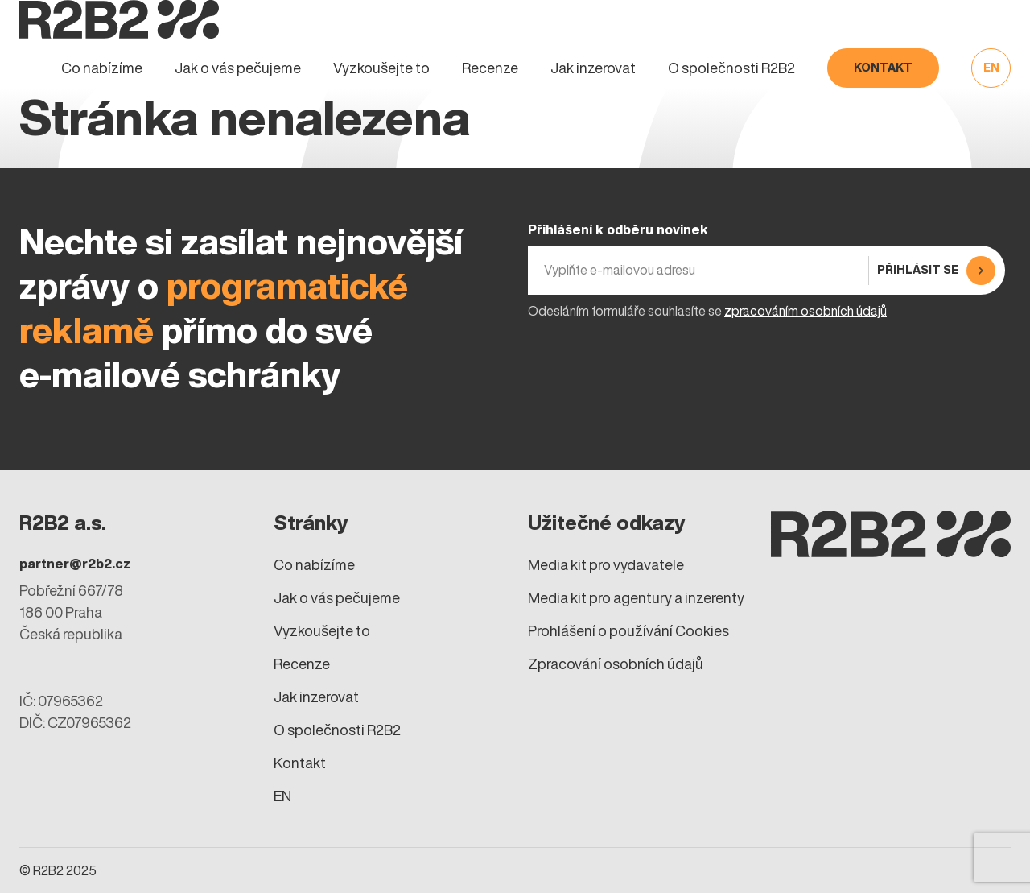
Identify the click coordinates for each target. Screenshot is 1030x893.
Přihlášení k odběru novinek (618, 229)
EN (991, 68)
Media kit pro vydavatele (606, 565)
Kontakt (883, 68)
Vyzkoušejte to (381, 68)
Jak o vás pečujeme (238, 68)
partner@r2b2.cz (74, 564)
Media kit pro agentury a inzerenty (636, 598)
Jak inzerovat (593, 68)
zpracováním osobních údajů (805, 311)
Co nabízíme (101, 68)
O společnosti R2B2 (731, 68)
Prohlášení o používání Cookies (628, 631)
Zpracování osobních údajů (615, 664)
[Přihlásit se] (934, 270)
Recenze (490, 68)
